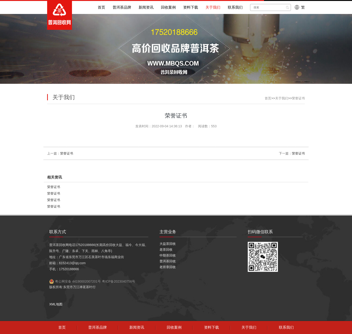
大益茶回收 (168, 244)
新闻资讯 (146, 7)
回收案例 (168, 7)
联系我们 (235, 7)
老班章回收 (168, 267)
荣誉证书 (298, 98)
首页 (101, 7)
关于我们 (212, 7)
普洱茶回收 (168, 261)
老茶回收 (166, 249)
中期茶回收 (168, 255)
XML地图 (55, 304)
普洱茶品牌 (122, 7)
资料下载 (190, 7)
